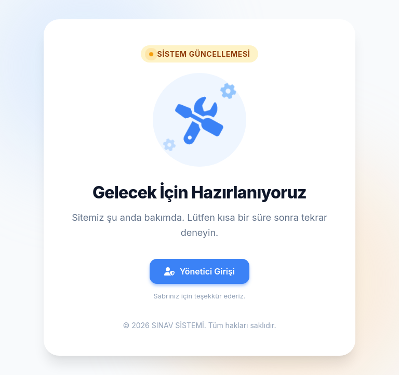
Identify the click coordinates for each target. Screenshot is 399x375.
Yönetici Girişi (199, 271)
